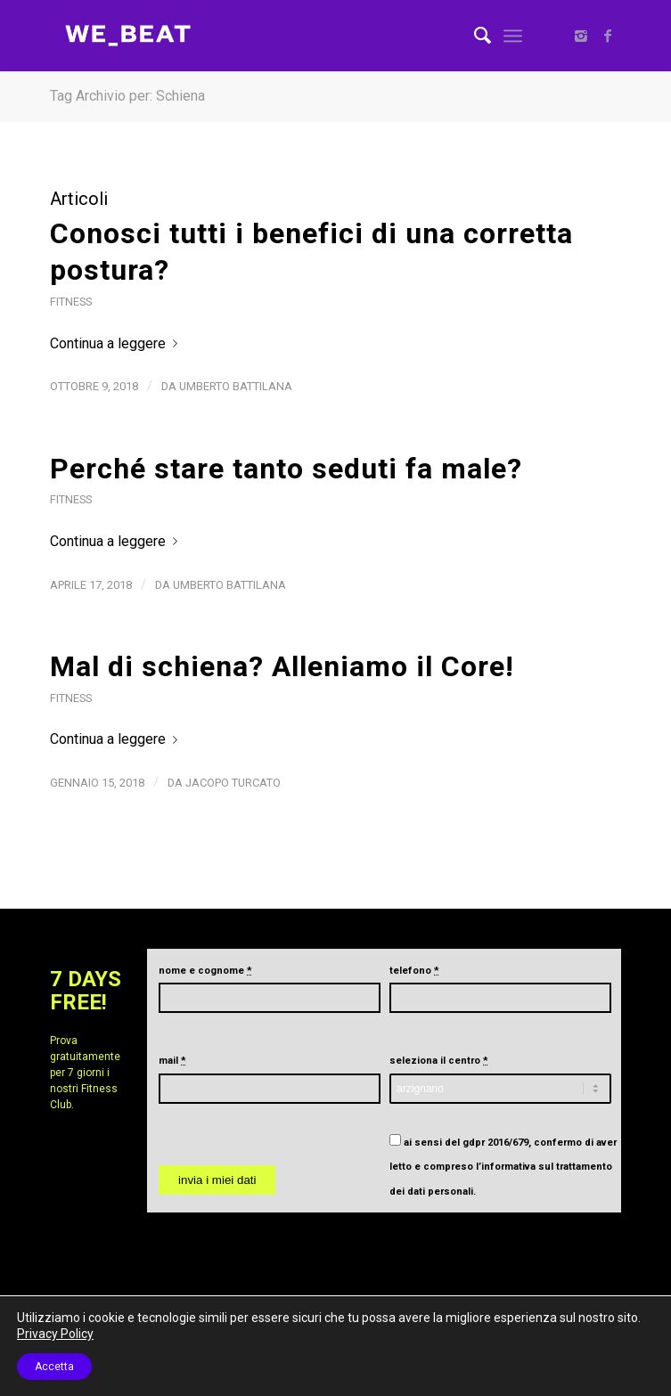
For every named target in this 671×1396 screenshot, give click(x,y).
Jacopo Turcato (233, 782)
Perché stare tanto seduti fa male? (286, 469)
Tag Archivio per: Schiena (127, 95)
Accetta (54, 1366)
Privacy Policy (55, 1334)
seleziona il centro (438, 1060)
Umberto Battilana (235, 386)
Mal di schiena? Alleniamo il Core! (282, 666)
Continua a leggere (117, 343)
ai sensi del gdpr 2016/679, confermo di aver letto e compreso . (503, 1167)
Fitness (71, 301)
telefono (414, 970)
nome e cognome (205, 970)
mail (172, 1060)
